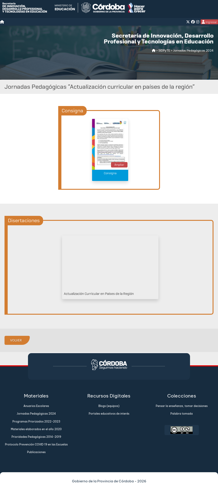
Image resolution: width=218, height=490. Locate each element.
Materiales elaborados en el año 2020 (36, 429)
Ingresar (209, 22)
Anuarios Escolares (36, 406)
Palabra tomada (181, 413)
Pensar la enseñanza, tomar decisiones (182, 406)
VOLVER (16, 340)
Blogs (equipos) (108, 406)
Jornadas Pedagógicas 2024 (36, 413)
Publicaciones (36, 452)
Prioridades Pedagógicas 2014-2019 (36, 436)
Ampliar (119, 165)
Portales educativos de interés (109, 413)
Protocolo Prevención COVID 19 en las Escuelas (36, 444)
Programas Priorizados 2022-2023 (36, 421)
